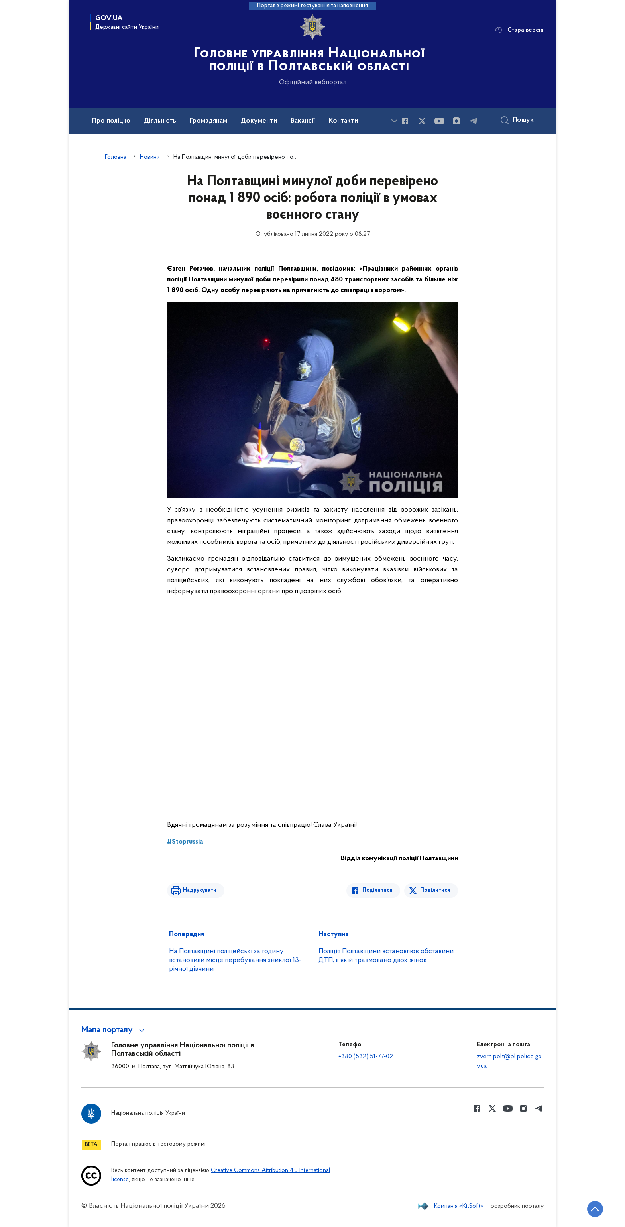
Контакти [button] (343, 120)
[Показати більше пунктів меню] (394, 121)
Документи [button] (259, 120)
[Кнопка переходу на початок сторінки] (595, 1209)
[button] (114, 1030)
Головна (115, 157)
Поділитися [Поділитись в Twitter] (435, 890)
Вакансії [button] (303, 120)
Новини (150, 157)
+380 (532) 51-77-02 (365, 1056)
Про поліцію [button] (111, 120)
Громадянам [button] (208, 120)
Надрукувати (199, 890)
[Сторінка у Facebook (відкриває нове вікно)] (405, 121)
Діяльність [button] (160, 120)
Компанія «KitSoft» (458, 1206)
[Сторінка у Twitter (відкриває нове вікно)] (422, 121)
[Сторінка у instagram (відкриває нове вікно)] (456, 121)
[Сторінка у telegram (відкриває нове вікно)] (473, 121)
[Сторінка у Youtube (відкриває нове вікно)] (439, 121)
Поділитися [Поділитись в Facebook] (377, 890)
